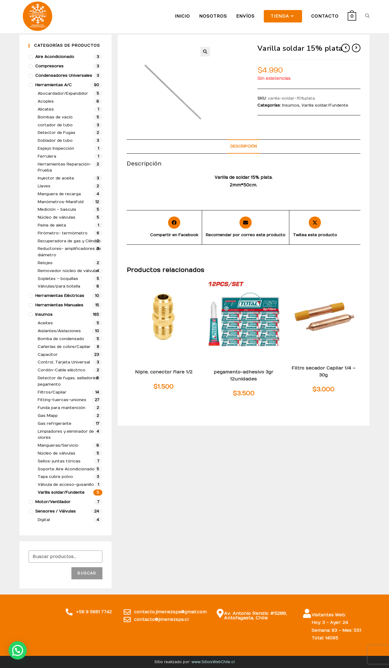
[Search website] (367, 16)
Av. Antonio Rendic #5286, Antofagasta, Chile (253, 616)
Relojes (45, 263)
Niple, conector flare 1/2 (163, 372)
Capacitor (48, 354)
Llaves (44, 186)
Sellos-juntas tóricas (59, 461)
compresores (49, 66)
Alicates (46, 109)
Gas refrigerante (54, 423)
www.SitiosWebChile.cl (213, 662)
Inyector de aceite (56, 178)
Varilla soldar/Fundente (324, 105)
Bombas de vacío (55, 117)
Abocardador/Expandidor (63, 93)
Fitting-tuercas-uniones (163, 362)
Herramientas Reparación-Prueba (64, 167)
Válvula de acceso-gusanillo (66, 484)
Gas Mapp (48, 415)
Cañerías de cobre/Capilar (64, 346)
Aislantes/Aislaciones (59, 331)
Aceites (45, 323)
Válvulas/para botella (59, 286)
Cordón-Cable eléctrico (61, 370)
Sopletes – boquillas (58, 278)
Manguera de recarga (59, 194)
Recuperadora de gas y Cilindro (69, 241)
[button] (205, 51)
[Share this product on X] (315, 227)
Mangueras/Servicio (58, 445)
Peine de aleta (52, 225)
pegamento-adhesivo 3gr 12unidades (243, 375)
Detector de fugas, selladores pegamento (243, 364)
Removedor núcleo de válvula (67, 270)
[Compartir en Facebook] (174, 227)
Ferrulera (47, 156)
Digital (44, 519)
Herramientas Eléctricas (59, 295)
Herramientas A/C (53, 85)
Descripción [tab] (243, 146)
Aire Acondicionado (54, 56)
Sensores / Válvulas (55, 511)
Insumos (290, 105)
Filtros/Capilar (313, 362)
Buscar (86, 573)
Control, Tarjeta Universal (64, 362)
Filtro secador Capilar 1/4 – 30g (323, 371)
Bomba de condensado (61, 338)
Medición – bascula (57, 209)
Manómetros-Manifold (61, 201)
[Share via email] (245, 227)
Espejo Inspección (56, 148)
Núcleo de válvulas (56, 217)
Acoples (46, 101)
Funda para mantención (61, 407)
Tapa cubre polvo (55, 476)
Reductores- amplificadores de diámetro (69, 251)
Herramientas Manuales (59, 305)
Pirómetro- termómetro (63, 233)
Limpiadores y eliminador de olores (66, 434)
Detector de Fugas (56, 132)
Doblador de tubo (55, 140)
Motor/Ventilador (53, 501)
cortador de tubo (55, 125)
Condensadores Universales (63, 75)
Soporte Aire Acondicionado (66, 469)
